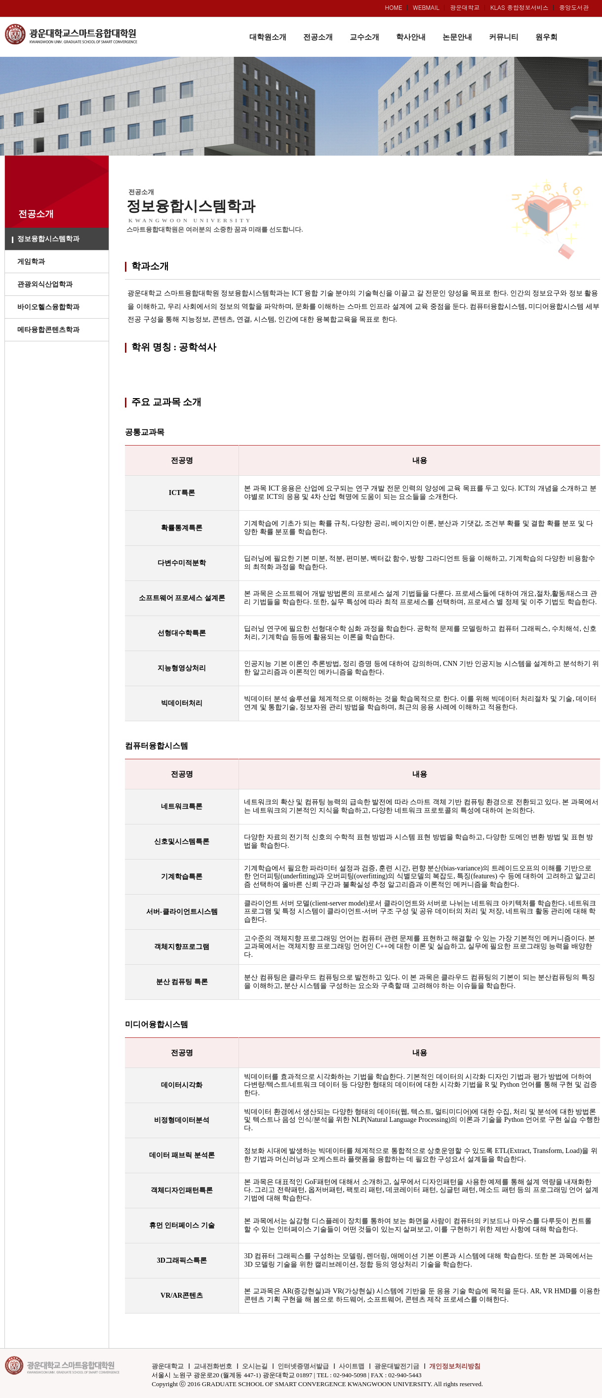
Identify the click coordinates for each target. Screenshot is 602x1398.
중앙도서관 (574, 7)
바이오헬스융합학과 (48, 307)
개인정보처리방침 (455, 1366)
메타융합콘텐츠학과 (48, 329)
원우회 (546, 37)
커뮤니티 (504, 37)
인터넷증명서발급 (303, 1366)
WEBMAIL (426, 7)
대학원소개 (267, 37)
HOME (393, 7)
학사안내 (411, 37)
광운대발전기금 (396, 1366)
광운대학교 (465, 7)
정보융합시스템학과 (48, 239)
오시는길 (255, 1366)
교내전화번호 (213, 1366)
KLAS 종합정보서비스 (519, 7)
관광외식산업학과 (45, 284)
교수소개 (364, 37)
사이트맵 (351, 1366)
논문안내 (457, 37)
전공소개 (318, 37)
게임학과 (31, 261)
